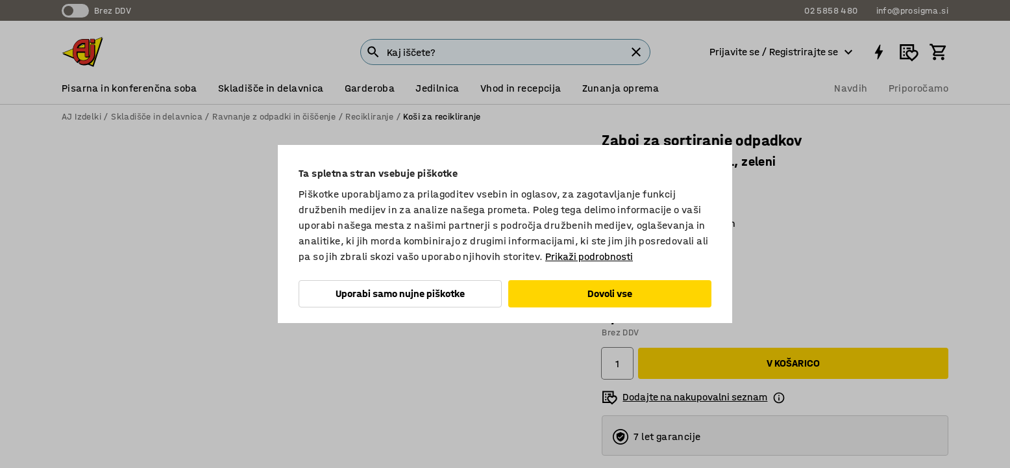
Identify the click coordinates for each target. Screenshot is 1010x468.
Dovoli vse (609, 293)
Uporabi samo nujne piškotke (400, 293)
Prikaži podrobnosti (589, 256)
